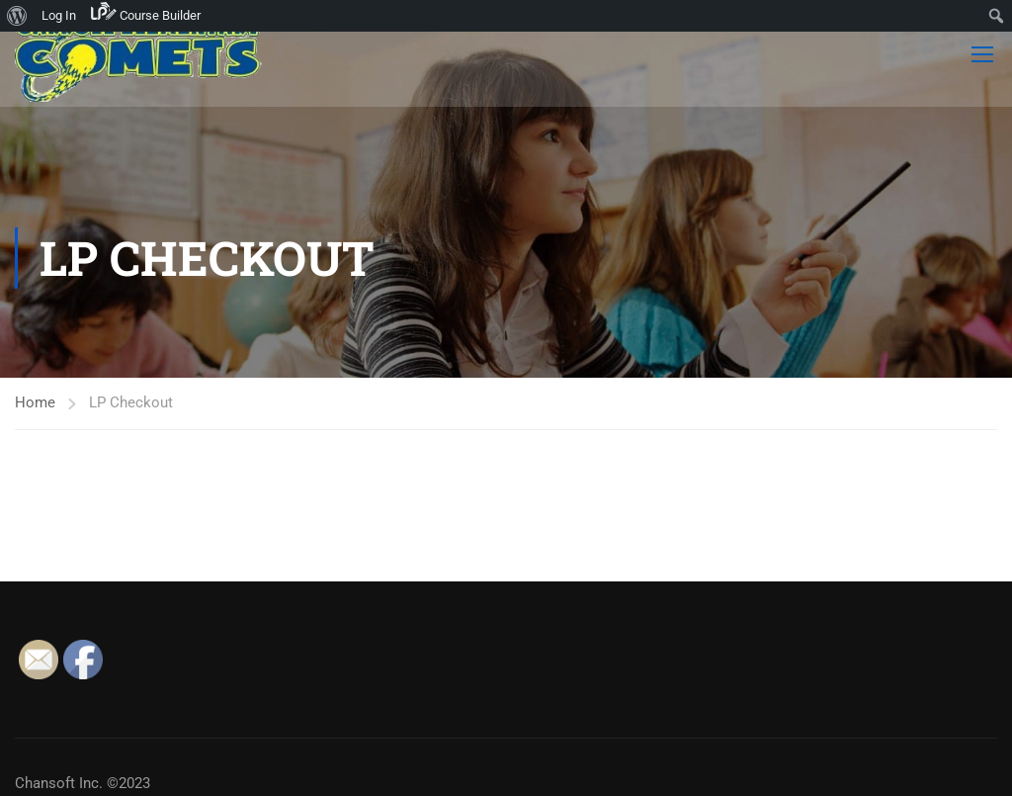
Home (35, 402)
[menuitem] (17, 16)
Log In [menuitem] (59, 15)
